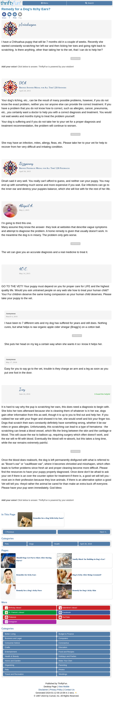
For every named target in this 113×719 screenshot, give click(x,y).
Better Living (10, 634)
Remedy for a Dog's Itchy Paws (29, 590)
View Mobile (63, 686)
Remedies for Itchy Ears (26, 575)
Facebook (65, 612)
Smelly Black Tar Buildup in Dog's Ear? (89, 559)
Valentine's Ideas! (68, 607)
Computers (63, 638)
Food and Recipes (66, 652)
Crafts (7, 647)
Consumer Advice (12, 643)
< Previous (9, 532)
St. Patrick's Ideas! (14, 612)
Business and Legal (13, 638)
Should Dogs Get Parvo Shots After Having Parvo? (33, 559)
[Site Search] (89, 3)
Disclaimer (43, 689)
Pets (7, 544)
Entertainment (11, 652)
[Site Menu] (45, 3)
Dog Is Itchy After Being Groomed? (87, 575)
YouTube (64, 617)
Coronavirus (64, 643)
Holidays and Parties (67, 656)
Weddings (63, 674)
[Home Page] (11, 1)
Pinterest (10, 617)
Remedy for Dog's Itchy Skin (84, 590)
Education (63, 647)
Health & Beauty (12, 656)
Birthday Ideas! (13, 607)
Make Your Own (65, 661)
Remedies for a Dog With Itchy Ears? (48, 518)
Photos (62, 669)
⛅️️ (76, 693)
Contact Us (69, 689)
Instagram (11, 621)
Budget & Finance (66, 634)
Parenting (63, 665)
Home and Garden (13, 661)
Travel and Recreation (14, 674)
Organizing (9, 665)
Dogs (31, 544)
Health (57, 544)
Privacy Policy (56, 689)
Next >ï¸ (104, 532)
